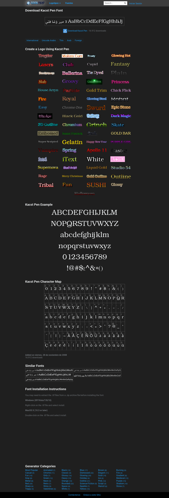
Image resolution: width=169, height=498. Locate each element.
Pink (102, 481)
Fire (119, 473)
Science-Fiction (88, 483)
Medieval (122, 478)
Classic (66, 473)
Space (66, 486)
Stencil (102, 486)
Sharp (29, 486)
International (32, 40)
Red (28, 483)
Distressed (86, 473)
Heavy (66, 478)
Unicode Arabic (49, 40)
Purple (121, 481)
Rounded (68, 483)
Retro (47, 483)
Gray (28, 478)
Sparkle (85, 486)
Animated (49, 470)
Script (102, 483)
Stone (120, 486)
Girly (46, 475)
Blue (84, 470)
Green (48, 478)
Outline (85, 481)
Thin (61, 40)
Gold (102, 475)
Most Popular (31, 470)
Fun (28, 475)
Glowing (85, 475)
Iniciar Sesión (135, 3)
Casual (29, 473)
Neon (47, 481)
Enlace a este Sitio (92, 495)
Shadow (122, 483)
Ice (101, 478)
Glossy (67, 475)
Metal (29, 481)
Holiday (85, 478)
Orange (67, 481)
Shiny (47, 486)
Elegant (103, 473)
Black (66, 470)
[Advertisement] (12, 48)
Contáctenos (74, 495)
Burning (121, 470)
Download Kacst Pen (75, 31)
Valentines (49, 489)
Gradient (121, 475)
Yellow (85, 489)
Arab (69, 40)
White (66, 489)
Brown (102, 470)
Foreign (78, 40)
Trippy (29, 489)
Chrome (49, 473)
